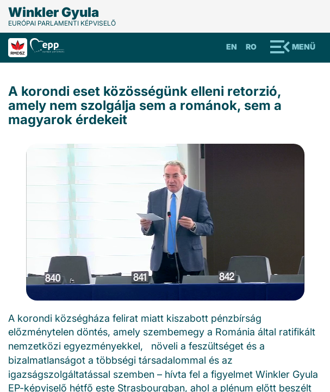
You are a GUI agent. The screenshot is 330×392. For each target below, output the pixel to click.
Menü (303, 46)
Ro (251, 46)
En (231, 46)
